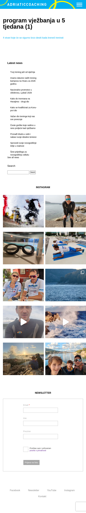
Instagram (69, 490)
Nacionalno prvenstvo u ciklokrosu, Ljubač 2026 (21, 91)
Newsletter (33, 490)
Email (26, 405)
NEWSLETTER (43, 393)
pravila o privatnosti (38, 450)
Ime (25, 418)
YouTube (51, 490)
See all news (13, 157)
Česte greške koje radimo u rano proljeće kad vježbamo (22, 126)
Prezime (27, 431)
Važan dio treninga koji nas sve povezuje (22, 117)
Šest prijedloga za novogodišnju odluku (19, 153)
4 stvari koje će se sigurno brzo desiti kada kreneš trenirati (33, 37)
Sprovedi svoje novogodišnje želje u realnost (23, 144)
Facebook (15, 490)
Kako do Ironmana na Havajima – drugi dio (20, 100)
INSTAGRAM (43, 187)
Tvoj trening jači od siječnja (22, 72)
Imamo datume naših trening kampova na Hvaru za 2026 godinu (23, 81)
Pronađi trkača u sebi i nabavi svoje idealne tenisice (23, 135)
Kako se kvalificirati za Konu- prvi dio (23, 109)
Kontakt (42, 496)
